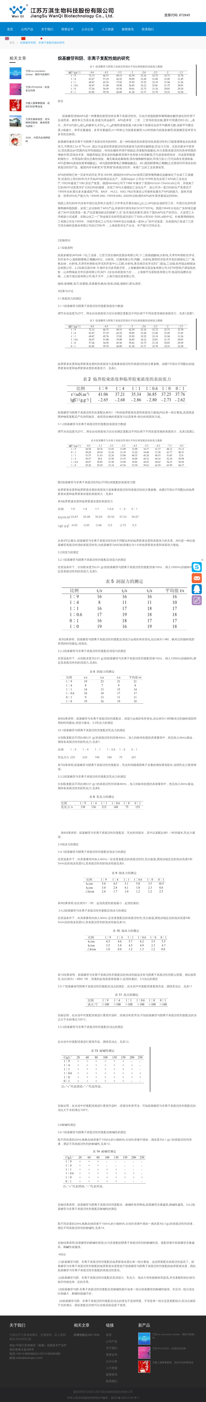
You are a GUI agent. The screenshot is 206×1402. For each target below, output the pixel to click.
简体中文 (29, 38)
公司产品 (27, 29)
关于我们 (47, 29)
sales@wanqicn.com (29, 1358)
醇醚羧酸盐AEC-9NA (87, 1335)
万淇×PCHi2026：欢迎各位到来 (169, 1348)
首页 (10, 29)
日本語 (46, 38)
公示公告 (87, 29)
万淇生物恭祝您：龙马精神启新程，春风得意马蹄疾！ (38, 123)
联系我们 (148, 29)
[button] (193, 11)
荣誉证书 (67, 29)
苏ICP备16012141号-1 (125, 1398)
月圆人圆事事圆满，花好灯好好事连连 (172, 1362)
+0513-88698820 (27, 1353)
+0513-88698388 (49, 1353)
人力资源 (108, 29)
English (12, 38)
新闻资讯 (128, 29)
